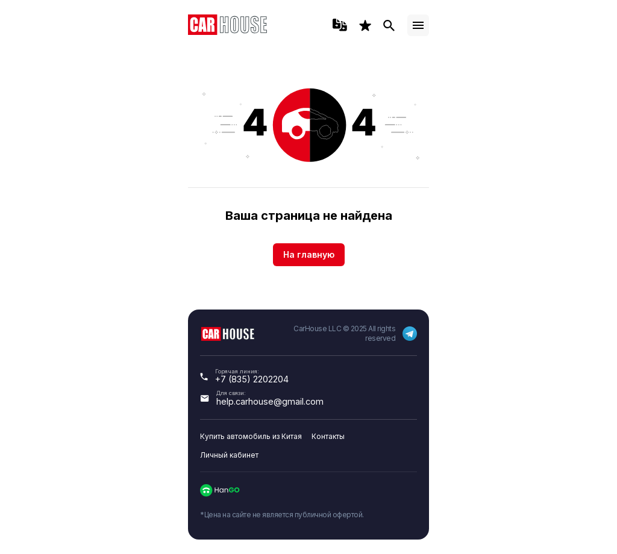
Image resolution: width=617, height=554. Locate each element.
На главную (308, 254)
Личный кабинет (229, 454)
